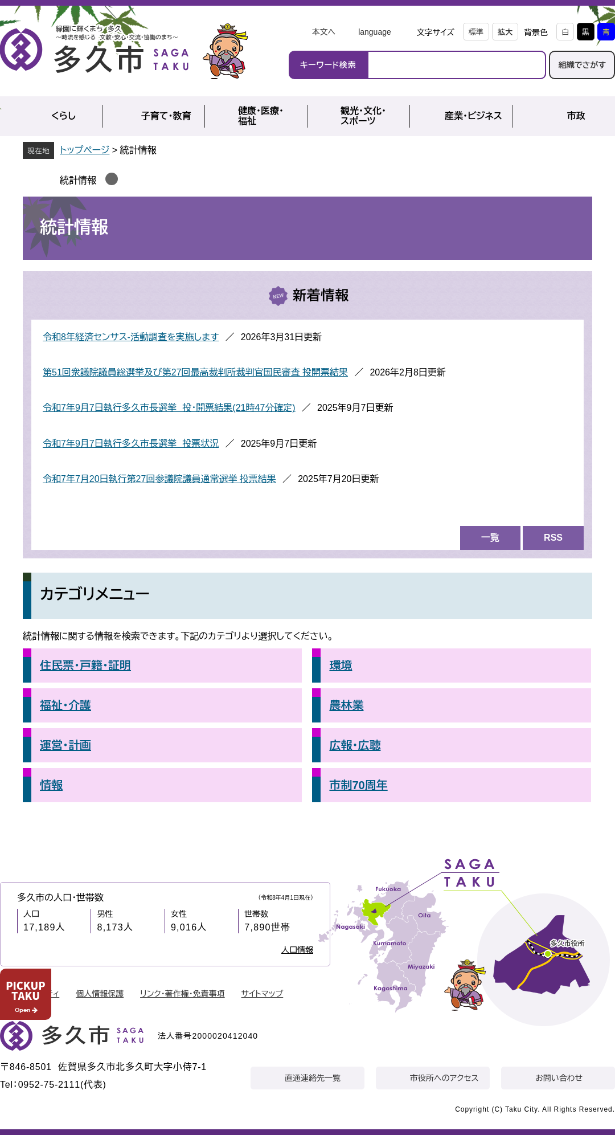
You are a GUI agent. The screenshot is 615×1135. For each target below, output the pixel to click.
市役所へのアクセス (444, 1078)
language (374, 31)
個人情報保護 (100, 993)
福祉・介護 (65, 705)
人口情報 (297, 949)
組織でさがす (582, 65)
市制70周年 (358, 785)
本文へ (323, 31)
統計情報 (78, 180)
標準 (476, 32)
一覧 (490, 537)
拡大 (505, 32)
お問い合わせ (559, 1078)
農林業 (346, 705)
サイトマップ (262, 993)
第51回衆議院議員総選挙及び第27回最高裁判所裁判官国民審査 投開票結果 (195, 372)
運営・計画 (65, 745)
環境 (340, 665)
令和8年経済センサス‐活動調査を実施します (131, 337)
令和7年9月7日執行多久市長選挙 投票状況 (131, 443)
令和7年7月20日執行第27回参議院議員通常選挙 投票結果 (159, 479)
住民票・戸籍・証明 (85, 665)
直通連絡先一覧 (313, 1078)
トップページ (84, 150)
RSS (553, 537)
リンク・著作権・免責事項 (182, 993)
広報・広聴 (354, 745)
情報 (51, 785)
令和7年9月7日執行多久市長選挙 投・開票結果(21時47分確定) (169, 408)
